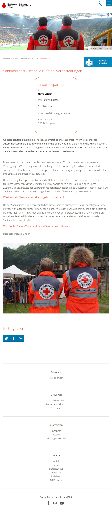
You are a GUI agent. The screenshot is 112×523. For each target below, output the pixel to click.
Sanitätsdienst (44, 58)
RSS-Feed (56, 476)
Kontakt (56, 461)
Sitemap (56, 465)
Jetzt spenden (56, 377)
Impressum (56, 472)
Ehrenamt (56, 408)
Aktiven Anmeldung (56, 404)
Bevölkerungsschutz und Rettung (25, 58)
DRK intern (56, 480)
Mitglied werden (56, 400)
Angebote (56, 430)
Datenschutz (56, 468)
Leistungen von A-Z (56, 438)
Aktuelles (56, 434)
